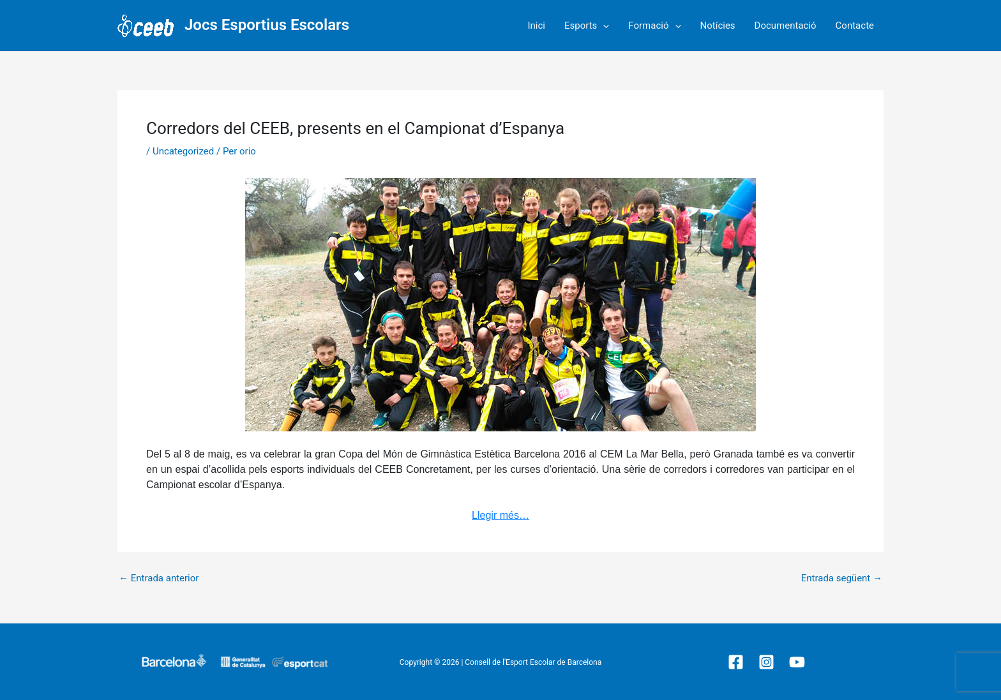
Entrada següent (841, 578)
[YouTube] (797, 662)
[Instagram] (766, 662)
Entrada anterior (159, 578)
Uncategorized (183, 151)
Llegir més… (500, 515)
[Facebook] (736, 662)
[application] (603, 25)
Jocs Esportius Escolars (266, 25)
